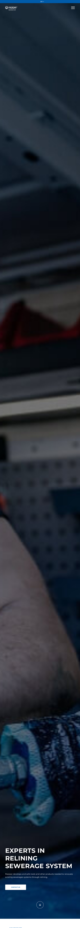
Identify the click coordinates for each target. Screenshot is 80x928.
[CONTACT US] (15, 887)
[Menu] (72, 7)
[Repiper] (12, 6)
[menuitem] (42, 1)
